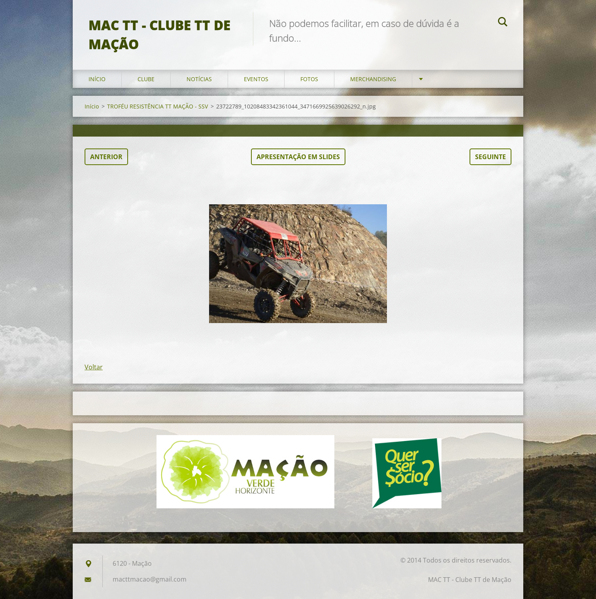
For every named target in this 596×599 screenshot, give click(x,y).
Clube (146, 79)
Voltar (94, 367)
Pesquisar (502, 23)
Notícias (199, 79)
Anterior (106, 156)
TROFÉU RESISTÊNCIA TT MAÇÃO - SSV (157, 106)
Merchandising (373, 79)
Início (97, 79)
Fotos (309, 79)
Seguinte (490, 156)
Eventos (256, 79)
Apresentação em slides (298, 156)
